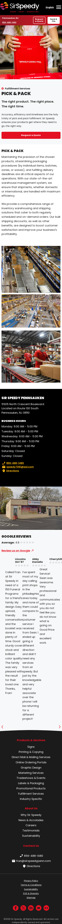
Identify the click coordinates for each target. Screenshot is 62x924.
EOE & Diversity (31, 893)
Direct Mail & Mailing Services (31, 757)
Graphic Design (31, 767)
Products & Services (31, 740)
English (50, 7)
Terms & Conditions (31, 884)
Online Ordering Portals (31, 762)
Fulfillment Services (17, 88)
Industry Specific (31, 799)
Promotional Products (31, 788)
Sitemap (31, 897)
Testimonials (31, 830)
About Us (31, 808)
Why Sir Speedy (31, 815)
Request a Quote (39, 20)
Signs (31, 747)
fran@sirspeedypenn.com (31, 861)
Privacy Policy (31, 880)
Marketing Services (31, 773)
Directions (10, 471)
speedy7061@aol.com (18, 467)
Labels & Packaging (31, 783)
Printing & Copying (31, 752)
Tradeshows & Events (31, 778)
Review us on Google (16, 550)
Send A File (53, 20)
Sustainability (31, 836)
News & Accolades (31, 820)
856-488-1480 (9, 22)
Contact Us (31, 846)
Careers (31, 825)
